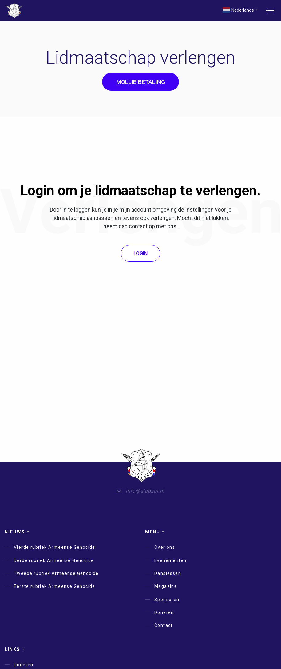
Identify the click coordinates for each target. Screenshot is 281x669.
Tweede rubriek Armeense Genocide (56, 573)
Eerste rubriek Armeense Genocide (54, 586)
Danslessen (167, 573)
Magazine (165, 586)
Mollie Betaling (140, 81)
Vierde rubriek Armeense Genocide (54, 547)
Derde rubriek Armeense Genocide (54, 560)
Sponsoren (167, 599)
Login (140, 253)
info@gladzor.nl (140, 491)
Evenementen (170, 560)
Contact (163, 625)
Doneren (164, 612)
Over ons (164, 547)
